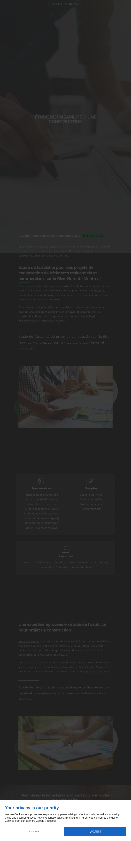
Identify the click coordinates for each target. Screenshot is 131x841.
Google (40, 820)
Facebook (50, 820)
